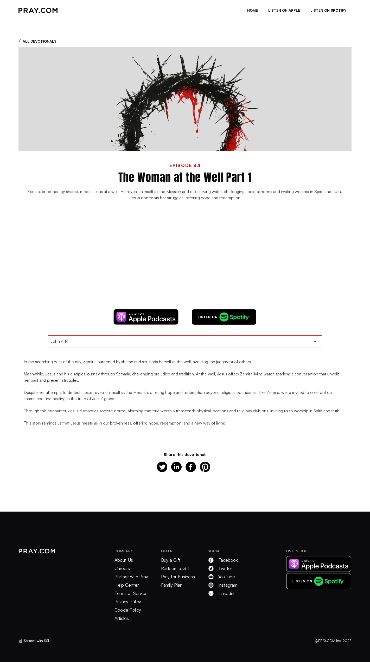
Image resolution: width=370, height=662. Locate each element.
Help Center (126, 585)
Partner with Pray (131, 576)
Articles (121, 618)
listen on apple (284, 10)
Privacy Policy (127, 601)
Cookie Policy (127, 610)
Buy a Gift (170, 560)
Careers (122, 568)
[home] (38, 10)
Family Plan (171, 585)
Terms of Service (131, 593)
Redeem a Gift (175, 568)
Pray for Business (178, 576)
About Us (123, 560)
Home (252, 10)
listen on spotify (328, 10)
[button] (185, 341)
